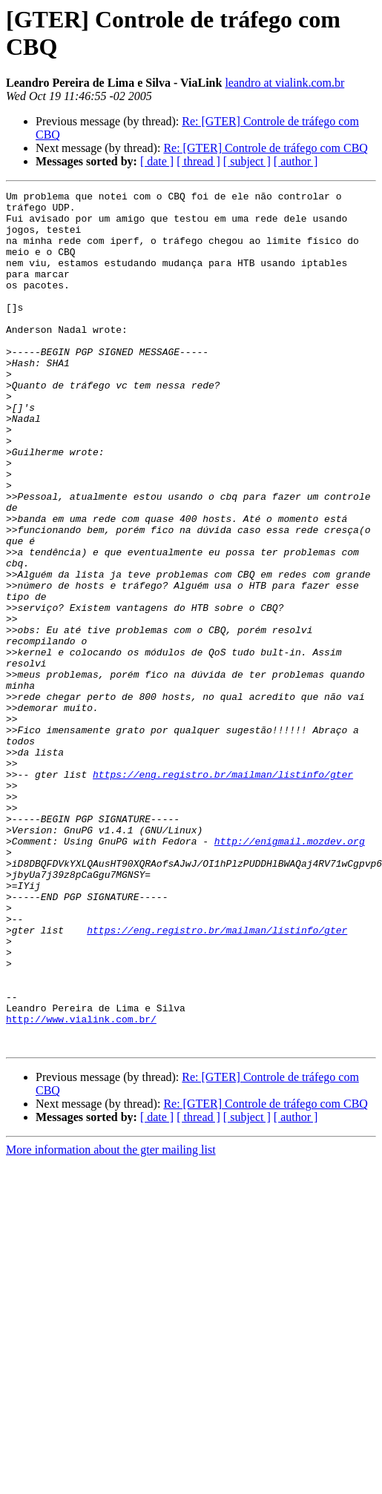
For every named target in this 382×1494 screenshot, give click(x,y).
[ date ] (157, 161)
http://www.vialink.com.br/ (81, 1185)
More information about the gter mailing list (111, 1321)
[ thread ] (198, 161)
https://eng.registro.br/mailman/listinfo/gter (223, 892)
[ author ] (296, 161)
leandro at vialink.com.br (284, 82)
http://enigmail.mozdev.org (289, 972)
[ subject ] (247, 161)
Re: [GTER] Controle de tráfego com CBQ (265, 148)
